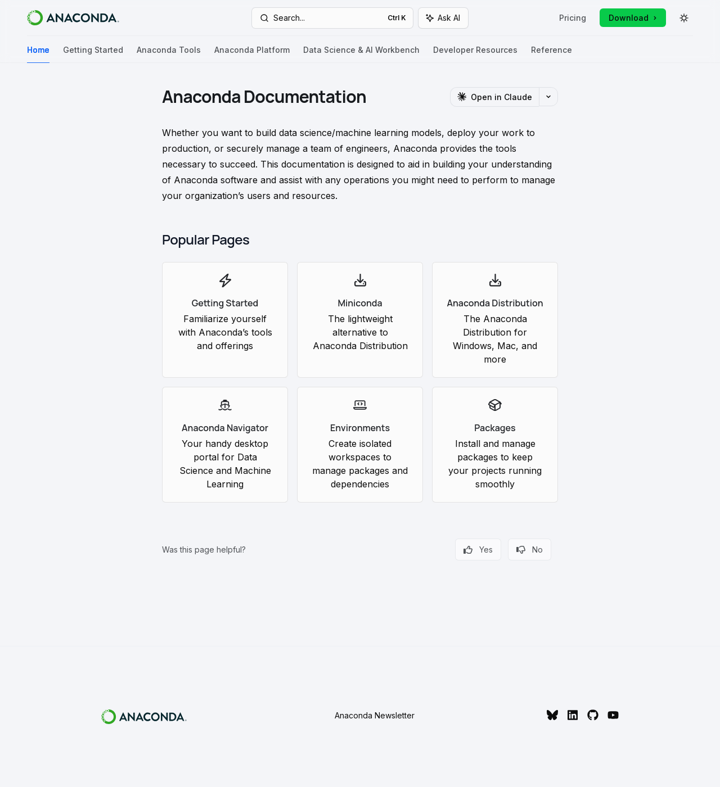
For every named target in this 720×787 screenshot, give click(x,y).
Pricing (572, 17)
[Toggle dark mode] (684, 18)
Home (38, 54)
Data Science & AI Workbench (361, 54)
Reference (551, 54)
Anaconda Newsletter (375, 715)
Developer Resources (475, 54)
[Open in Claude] (494, 97)
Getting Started (93, 54)
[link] (225, 320)
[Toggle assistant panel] (443, 18)
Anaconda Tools (169, 54)
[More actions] (548, 96)
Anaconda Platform (252, 54)
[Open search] (332, 18)
